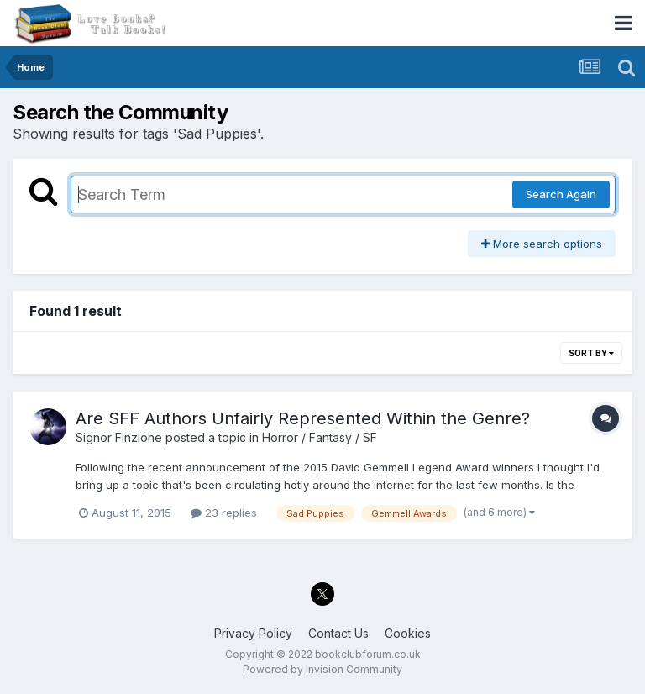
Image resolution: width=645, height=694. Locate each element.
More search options (541, 243)
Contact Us (338, 633)
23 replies (224, 512)
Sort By (591, 353)
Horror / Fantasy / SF (319, 437)
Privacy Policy (253, 633)
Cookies (408, 633)
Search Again (561, 194)
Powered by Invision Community (322, 669)
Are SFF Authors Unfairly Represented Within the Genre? (303, 418)
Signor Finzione (119, 437)
